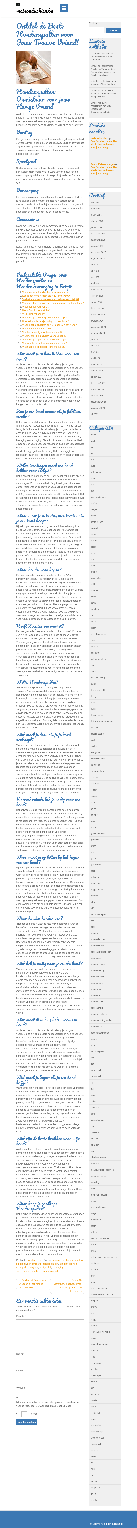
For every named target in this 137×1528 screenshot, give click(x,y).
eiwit (93, 740)
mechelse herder (98, 1176)
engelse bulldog (98, 758)
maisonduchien (99, 138)
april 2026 (95, 208)
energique (95, 752)
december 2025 (98, 233)
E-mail (20, 1370)
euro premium (97, 771)
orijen (93, 1251)
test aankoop (97, 1425)
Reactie (21, 1316)
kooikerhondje (97, 1120)
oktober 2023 (97, 395)
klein (93, 1095)
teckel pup (95, 1413)
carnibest (95, 609)
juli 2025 (95, 264)
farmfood (95, 783)
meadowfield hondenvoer (102, 1170)
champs (94, 646)
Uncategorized (34, 1260)
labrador (95, 1145)
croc (93, 665)
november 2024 (98, 314)
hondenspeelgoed (99, 1014)
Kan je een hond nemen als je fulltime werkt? (46, 295)
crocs (93, 671)
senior (93, 1388)
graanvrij (95, 839)
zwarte (94, 1500)
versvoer (95, 1450)
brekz (93, 553)
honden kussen (98, 939)
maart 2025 (96, 289)
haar (93, 871)
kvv (92, 1126)
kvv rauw (95, 1132)
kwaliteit (95, 1138)
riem (75, 1263)
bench (69, 1260)
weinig (94, 1481)
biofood (94, 528)
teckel (93, 1406)
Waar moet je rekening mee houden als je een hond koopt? (53, 303)
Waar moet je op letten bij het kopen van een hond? (49, 324)
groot (93, 852)
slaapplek (21, 1267)
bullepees (95, 590)
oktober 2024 (97, 321)
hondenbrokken (98, 964)
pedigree (95, 1263)
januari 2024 (96, 377)
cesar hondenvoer (99, 634)
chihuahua (96, 653)
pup (92, 1313)
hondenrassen (97, 989)
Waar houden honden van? (36, 328)
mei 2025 (95, 277)
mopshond (96, 1219)
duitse (93, 709)
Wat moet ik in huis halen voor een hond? (44, 335)
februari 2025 (97, 296)
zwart (93, 1494)
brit (92, 559)
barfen (94, 503)
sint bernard (96, 1394)
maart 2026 (96, 215)
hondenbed (96, 958)
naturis (94, 1232)
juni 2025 (95, 271)
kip (92, 1082)
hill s (93, 902)
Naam (20, 1353)
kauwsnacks (96, 1076)
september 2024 (98, 327)
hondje (94, 1039)
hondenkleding (97, 970)
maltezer (95, 1163)
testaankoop (97, 1431)
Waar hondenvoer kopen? (35, 306)
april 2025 (95, 283)
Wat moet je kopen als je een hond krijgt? (44, 339)
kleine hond (96, 1107)
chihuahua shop (98, 659)
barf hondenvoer (98, 497)
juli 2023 (95, 414)
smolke (94, 1400)
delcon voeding (98, 677)
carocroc (95, 615)
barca (93, 484)
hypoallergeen (97, 1051)
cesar (93, 628)
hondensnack (97, 1001)
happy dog (96, 883)
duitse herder (97, 715)
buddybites (96, 578)
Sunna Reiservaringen (103, 164)
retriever (94, 1350)
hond (93, 927)
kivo (92, 1089)
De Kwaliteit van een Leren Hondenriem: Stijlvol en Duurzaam (103, 56)
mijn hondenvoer (98, 1207)
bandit (94, 478)
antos (93, 459)
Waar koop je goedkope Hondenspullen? (43, 346)
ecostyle (94, 727)
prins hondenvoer (99, 1288)
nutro (93, 1244)
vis (92, 1462)
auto (93, 466)
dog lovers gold (98, 690)
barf (93, 491)
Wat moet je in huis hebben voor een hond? (45, 292)
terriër (93, 1419)
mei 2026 (95, 202)
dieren (93, 684)
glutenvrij (95, 815)
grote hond (96, 864)
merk (93, 1188)
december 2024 (98, 308)
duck (93, 702)
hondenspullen (50, 1263)
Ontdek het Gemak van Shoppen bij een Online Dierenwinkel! (32, 1284)
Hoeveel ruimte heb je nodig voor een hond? (45, 321)
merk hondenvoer (99, 1195)
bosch (93, 547)
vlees (93, 1469)
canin (93, 603)
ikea (92, 1058)
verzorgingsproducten (27, 1271)
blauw (93, 534)
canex (93, 596)
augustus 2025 (98, 258)
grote (93, 858)
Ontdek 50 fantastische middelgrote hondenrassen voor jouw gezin (103, 93)
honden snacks (98, 945)
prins (93, 1282)
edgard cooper (97, 734)
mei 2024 (95, 352)
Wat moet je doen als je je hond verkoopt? (44, 317)
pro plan (94, 1300)
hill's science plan (98, 914)
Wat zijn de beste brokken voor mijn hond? (44, 343)
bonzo (94, 540)
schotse (94, 1369)
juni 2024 (95, 345)
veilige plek (45, 1267)
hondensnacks (97, 1008)
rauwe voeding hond (100, 1332)
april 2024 (95, 358)
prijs (93, 1276)
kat (92, 1064)
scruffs (94, 1381)
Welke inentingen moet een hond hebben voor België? (50, 299)
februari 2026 (97, 221)
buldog (94, 584)
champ (94, 640)
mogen (94, 1213)
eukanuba (95, 765)
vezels (93, 1456)
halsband (21, 1263)
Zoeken (93, 23)
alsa (93, 453)
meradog (95, 1182)
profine (94, 1307)
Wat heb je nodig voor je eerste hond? (42, 332)
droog (93, 696)
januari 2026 (96, 227)
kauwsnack (96, 1070)
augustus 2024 (98, 333)
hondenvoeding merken (102, 1020)
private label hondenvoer (102, 1294)
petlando (95, 1269)
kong (93, 1114)
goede (93, 827)
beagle (94, 509)
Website (20, 1387)
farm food (95, 777)
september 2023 (98, 402)
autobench (96, 472)
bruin (93, 565)
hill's (92, 908)
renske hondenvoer (100, 1344)
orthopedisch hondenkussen (104, 1257)
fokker (94, 790)
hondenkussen (97, 977)
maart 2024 (96, 364)
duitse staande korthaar (102, 721)
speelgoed (33, 1267)
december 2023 (98, 383)
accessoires (59, 1260)
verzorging (58, 1267)
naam (93, 1226)
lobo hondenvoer (98, 1157)
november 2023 (98, 389)
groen (93, 846)
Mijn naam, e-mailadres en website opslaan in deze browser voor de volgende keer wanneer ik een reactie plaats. (48, 1404)
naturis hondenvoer (100, 1238)
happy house (97, 889)
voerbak (54, 1271)
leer (92, 1151)
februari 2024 (97, 370)
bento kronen (97, 522)
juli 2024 (95, 339)
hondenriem (96, 995)
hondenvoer (65, 1263)
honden (94, 933)
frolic (93, 802)
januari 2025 (96, 302)
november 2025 (98, 240)
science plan (96, 1375)
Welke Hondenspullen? (34, 314)
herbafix (94, 896)
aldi (92, 447)
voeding (44, 1271)
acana (94, 435)
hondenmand (34, 1263)
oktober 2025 (97, 246)
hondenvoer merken (100, 1033)
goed (93, 821)
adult (93, 441)
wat (92, 1475)
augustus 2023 (98, 408)
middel (94, 1201)
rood (93, 1357)
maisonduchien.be (34, 10)
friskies (94, 796)
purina (94, 1325)
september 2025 (98, 252)
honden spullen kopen (101, 952)
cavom (94, 621)
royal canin (96, 1363)
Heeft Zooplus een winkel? (36, 310)
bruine (94, 572)
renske (94, 1338)
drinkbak (78, 1260)
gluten (94, 808)
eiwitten (94, 746)
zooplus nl (95, 1487)
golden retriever (98, 833)
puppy (94, 1319)
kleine (93, 1101)
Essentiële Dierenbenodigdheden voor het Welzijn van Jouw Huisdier (67, 1286)
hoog (93, 1045)
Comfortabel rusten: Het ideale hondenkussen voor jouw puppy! (104, 144)
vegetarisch (96, 1444)
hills (92, 920)
